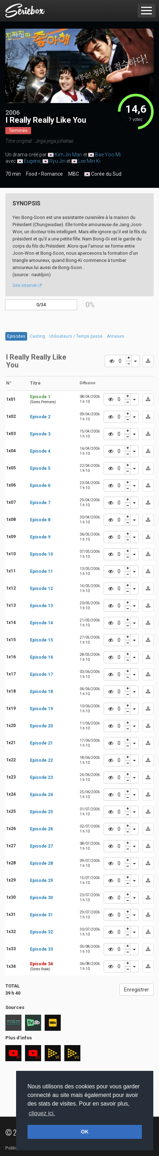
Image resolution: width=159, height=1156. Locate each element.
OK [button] (85, 1132)
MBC (73, 174)
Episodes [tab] (16, 336)
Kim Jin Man (68, 154)
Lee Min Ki (89, 161)
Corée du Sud (102, 174)
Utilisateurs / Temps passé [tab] (76, 336)
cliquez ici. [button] (42, 1113)
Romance (52, 174)
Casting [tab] (37, 336)
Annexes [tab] (115, 336)
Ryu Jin (57, 161)
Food (31, 174)
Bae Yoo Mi (108, 154)
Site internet (27, 285)
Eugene (32, 161)
